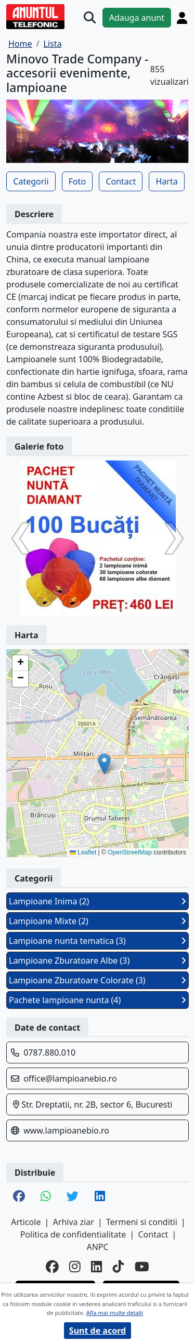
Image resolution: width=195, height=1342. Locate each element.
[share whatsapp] (46, 1197)
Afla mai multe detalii (114, 1313)
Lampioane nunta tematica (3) (97, 940)
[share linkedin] (100, 1197)
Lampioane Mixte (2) (97, 921)
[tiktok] (118, 1267)
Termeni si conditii (141, 1222)
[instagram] (75, 1267)
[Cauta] (89, 17)
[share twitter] (72, 1197)
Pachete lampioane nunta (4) (97, 1000)
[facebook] (52, 1267)
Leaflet (83, 852)
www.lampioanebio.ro (66, 1130)
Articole (26, 1222)
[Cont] (182, 17)
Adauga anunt (136, 17)
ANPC (97, 1247)
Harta (166, 181)
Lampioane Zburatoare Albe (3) (97, 960)
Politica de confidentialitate (73, 1234)
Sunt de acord (97, 1330)
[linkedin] (96, 1267)
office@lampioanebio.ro (69, 1078)
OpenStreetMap (130, 852)
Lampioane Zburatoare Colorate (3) (97, 980)
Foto (77, 181)
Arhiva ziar (73, 1222)
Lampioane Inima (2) (97, 901)
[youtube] (142, 1267)
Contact (121, 181)
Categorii (30, 181)
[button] (104, 763)
